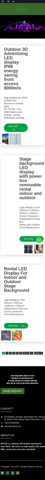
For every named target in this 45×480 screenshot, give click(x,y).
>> (31, 353)
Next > (26, 353)
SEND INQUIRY (12, 391)
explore (13, 127)
